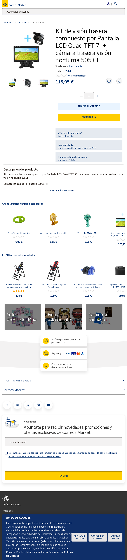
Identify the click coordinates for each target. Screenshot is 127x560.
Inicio (7, 23)
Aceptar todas (115, 537)
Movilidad (39, 23)
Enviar (63, 475)
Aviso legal (8, 510)
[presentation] (28, 465)
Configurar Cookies (97, 537)
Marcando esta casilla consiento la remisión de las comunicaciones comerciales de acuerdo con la (63, 455)
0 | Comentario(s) (77, 75)
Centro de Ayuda (65, 136)
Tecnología (22, 23)
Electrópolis (75, 66)
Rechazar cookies (79, 537)
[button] (96, 95)
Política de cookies (12, 504)
